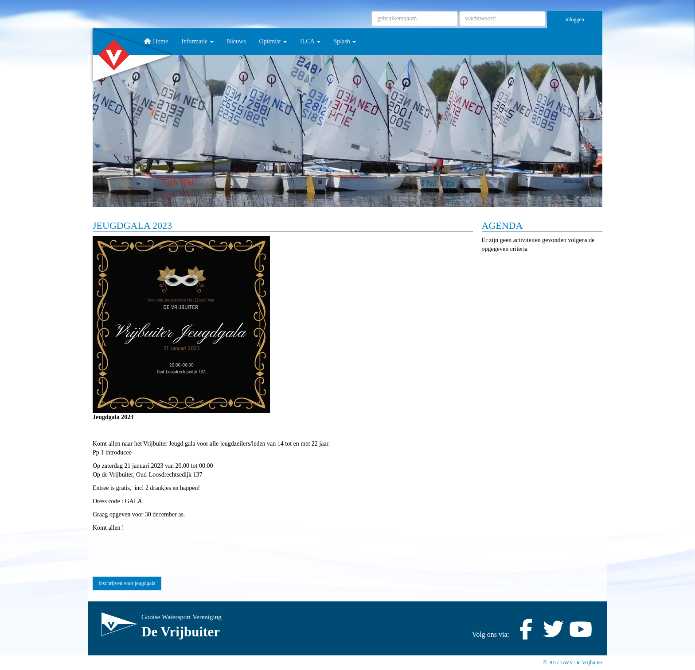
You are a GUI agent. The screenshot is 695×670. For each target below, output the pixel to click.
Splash (345, 41)
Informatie (197, 41)
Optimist (273, 41)
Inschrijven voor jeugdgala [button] (127, 583)
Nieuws (236, 41)
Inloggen (574, 19)
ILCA (310, 41)
